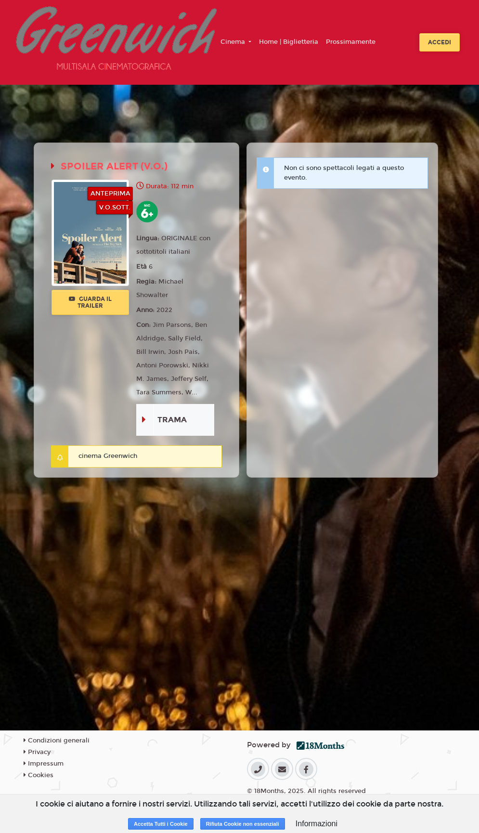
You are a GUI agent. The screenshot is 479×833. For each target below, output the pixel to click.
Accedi (439, 42)
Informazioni (316, 824)
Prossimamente (350, 42)
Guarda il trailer (90, 302)
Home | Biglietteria (288, 42)
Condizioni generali (57, 740)
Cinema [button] (233, 42)
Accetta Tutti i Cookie (161, 824)
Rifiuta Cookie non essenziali (242, 824)
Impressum (44, 764)
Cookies (38, 775)
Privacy (37, 752)
